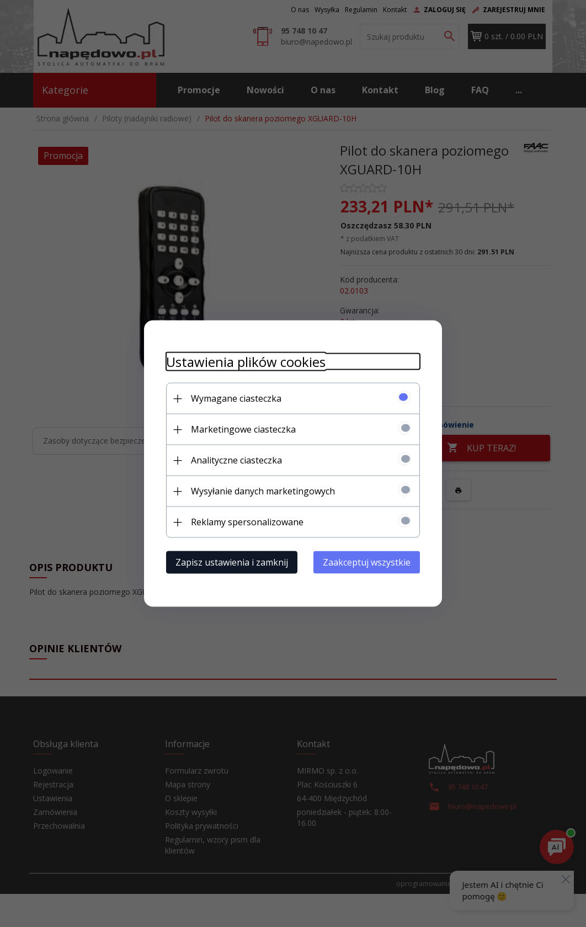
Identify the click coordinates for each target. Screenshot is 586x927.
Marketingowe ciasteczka (243, 429)
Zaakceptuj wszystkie (367, 562)
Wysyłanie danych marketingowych (263, 491)
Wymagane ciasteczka (236, 398)
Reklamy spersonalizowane (247, 522)
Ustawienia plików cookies (246, 362)
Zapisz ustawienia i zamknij (231, 562)
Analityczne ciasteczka (236, 460)
